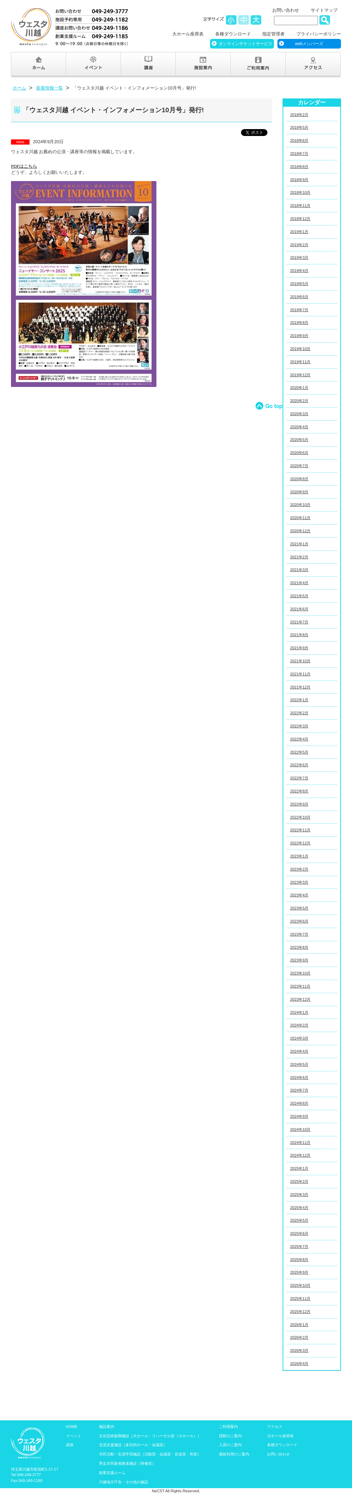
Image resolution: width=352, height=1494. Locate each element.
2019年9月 (299, 336)
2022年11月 (300, 830)
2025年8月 (299, 1260)
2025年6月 (299, 1233)
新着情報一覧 (49, 88)
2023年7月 (299, 934)
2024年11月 (300, 1142)
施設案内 (106, 1426)
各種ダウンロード (233, 33)
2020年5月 (299, 440)
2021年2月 (299, 557)
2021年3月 (299, 570)
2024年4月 (299, 1051)
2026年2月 (299, 1337)
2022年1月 (299, 700)
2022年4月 (299, 739)
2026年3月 (299, 1350)
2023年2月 (299, 869)
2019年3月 (299, 257)
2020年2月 (299, 401)
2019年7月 (299, 310)
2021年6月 (299, 609)
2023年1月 (299, 856)
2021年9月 (299, 648)
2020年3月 (299, 414)
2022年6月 (299, 765)
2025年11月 (300, 1298)
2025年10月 (300, 1285)
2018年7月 (299, 153)
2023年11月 (300, 986)
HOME (72, 1426)
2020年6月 (299, 453)
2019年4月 (299, 271)
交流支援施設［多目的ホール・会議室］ (133, 1445)
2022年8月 (299, 791)
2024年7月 (299, 1090)
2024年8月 (299, 1103)
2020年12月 (300, 531)
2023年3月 (299, 882)
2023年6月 (299, 921)
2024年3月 (299, 1038)
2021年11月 (300, 674)
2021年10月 (300, 661)
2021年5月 (299, 596)
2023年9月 (299, 960)
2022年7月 (299, 778)
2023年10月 (300, 973)
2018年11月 (300, 205)
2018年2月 (299, 115)
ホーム (19, 88)
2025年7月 (299, 1246)
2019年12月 (300, 375)
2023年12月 (300, 999)
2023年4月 (299, 895)
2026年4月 (299, 1363)
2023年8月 (299, 947)
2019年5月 (299, 284)
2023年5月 (299, 908)
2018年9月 (299, 180)
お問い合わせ (285, 10)
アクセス (274, 1426)
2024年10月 (300, 1129)
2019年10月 (300, 349)
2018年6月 (299, 140)
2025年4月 (299, 1208)
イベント (73, 1436)
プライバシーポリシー (318, 33)
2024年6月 (299, 1077)
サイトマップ (324, 10)
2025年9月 (299, 1272)
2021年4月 (299, 583)
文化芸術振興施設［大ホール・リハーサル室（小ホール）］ (150, 1436)
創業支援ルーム (112, 1473)
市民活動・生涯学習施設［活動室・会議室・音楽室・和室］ (150, 1454)
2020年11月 (300, 518)
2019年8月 (299, 322)
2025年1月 (299, 1168)
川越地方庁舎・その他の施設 (123, 1482)
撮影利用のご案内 (234, 1454)
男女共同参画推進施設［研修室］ (127, 1463)
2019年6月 (299, 297)
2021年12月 (300, 687)
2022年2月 (299, 713)
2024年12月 (300, 1155)
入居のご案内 (230, 1445)
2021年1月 (299, 544)
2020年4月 (299, 427)
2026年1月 (299, 1325)
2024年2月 (299, 1025)
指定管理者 (273, 33)
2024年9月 (299, 1116)
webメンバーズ (309, 43)
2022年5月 (299, 752)
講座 (70, 1445)
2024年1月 (299, 1012)
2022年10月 (300, 817)
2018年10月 (300, 192)
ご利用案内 (228, 1426)
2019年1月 (299, 232)
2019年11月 (300, 362)
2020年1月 (299, 388)
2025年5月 (299, 1220)
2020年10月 (300, 505)
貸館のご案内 (230, 1436)
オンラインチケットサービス (245, 43)
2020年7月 (299, 466)
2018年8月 (299, 167)
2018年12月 (300, 219)
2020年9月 (299, 492)
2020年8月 (299, 479)
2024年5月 (299, 1064)
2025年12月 (300, 1311)
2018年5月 (299, 127)
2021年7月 (299, 622)
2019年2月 (299, 245)
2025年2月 (299, 1181)
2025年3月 (299, 1194)
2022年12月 (300, 843)
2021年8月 (299, 635)
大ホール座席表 (188, 33)
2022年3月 (299, 726)
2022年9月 (299, 804)
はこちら (24, 166)
